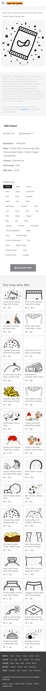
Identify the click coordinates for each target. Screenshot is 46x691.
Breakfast (12, 670)
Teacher (20, 667)
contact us (25, 109)
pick (27, 211)
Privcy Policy (20, 684)
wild (7, 216)
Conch (37, 656)
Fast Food (37, 670)
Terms (11, 684)
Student (12, 667)
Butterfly (26, 659)
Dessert (24, 670)
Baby (17, 663)
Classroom (32, 667)
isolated (26, 255)
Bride (22, 663)
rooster (21, 226)
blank (28, 231)
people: (5, 663)
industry (9, 226)
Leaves (24, 656)
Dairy (18, 670)
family (28, 663)
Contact (29, 684)
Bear (15, 659)
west (8, 201)
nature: (5, 656)
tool (7, 211)
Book (25, 667)
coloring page (21, 235)
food (8, 187)
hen (17, 201)
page (18, 192)
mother (34, 663)
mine (7, 192)
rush (17, 196)
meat (7, 235)
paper (26, 221)
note (25, 250)
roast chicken (11, 250)
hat (16, 221)
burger (28, 216)
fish (37, 211)
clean (17, 216)
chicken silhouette (13, 231)
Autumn (18, 656)
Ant (11, 659)
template (29, 196)
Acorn (12, 656)
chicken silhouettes (13, 240)
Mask (12, 663)
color (17, 211)
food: (4, 670)
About (4, 684)
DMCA (36, 684)
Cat (32, 659)
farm (36, 206)
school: (5, 667)
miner (27, 201)
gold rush (30, 192)
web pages (10, 206)
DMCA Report (10, 126)
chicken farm (11, 255)
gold (18, 187)
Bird (20, 659)
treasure (24, 206)
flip (28, 240)
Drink (30, 670)
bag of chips (21, 245)
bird (7, 196)
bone (8, 245)
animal (28, 187)
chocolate (34, 226)
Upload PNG (7, 686)
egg (7, 221)
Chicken (37, 659)
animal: (5, 659)
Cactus (31, 656)
